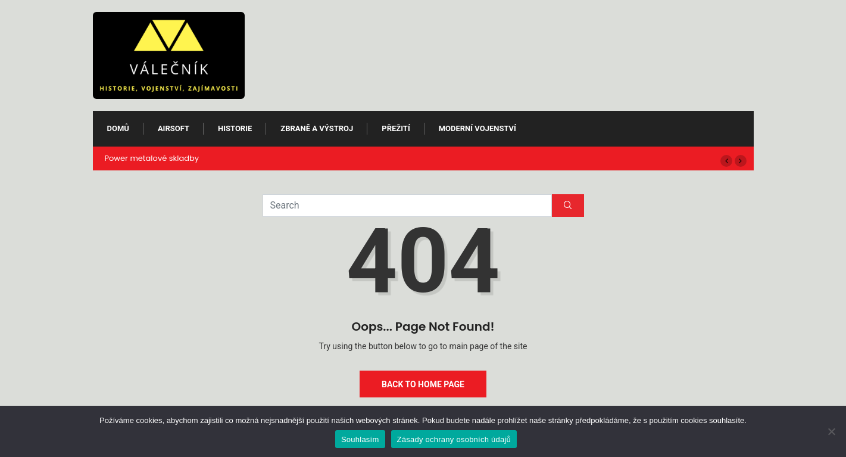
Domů (118, 128)
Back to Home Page (423, 384)
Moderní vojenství (477, 128)
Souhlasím (360, 439)
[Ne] (831, 431)
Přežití (396, 128)
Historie (235, 128)
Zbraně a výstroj (316, 128)
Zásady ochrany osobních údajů (454, 439)
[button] (726, 161)
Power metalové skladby (152, 158)
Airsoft (173, 128)
